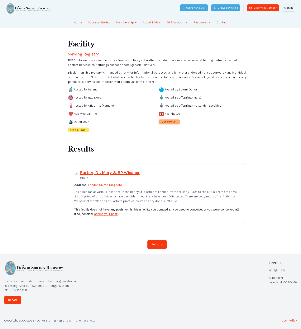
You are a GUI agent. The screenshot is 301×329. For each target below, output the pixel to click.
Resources (202, 22)
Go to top (157, 244)
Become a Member (263, 7)
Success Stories (99, 22)
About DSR (151, 22)
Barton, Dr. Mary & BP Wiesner (110, 172)
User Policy (289, 320)
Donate (12, 300)
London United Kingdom (105, 185)
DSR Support (177, 22)
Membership (126, 22)
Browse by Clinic (225, 7)
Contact (222, 22)
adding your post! (106, 214)
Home (78, 22)
